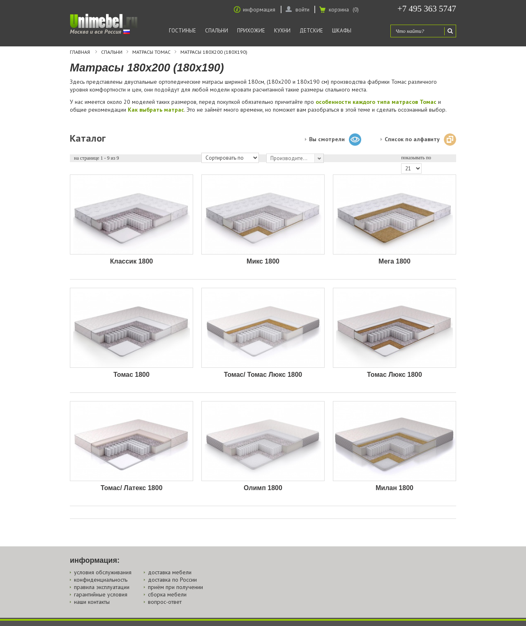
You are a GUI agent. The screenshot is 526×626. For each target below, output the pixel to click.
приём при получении (175, 587)
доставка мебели (169, 572)
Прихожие (251, 30)
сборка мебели (167, 594)
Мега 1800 (394, 261)
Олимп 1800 (263, 487)
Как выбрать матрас (156, 109)
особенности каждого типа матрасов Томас (376, 101)
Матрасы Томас (151, 52)
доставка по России (172, 579)
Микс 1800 (263, 261)
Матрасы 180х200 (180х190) (213, 52)
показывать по (416, 158)
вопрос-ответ (165, 601)
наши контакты (92, 601)
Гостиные (182, 30)
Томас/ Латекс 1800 (132, 487)
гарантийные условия (100, 594)
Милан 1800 (394, 487)
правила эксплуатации (101, 587)
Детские (311, 30)
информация (259, 9)
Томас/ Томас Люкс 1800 (263, 374)
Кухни (282, 30)
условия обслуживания (103, 572)
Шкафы (341, 30)
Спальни (216, 30)
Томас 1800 (131, 374)
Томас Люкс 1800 (394, 374)
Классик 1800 (131, 261)
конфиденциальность (100, 579)
